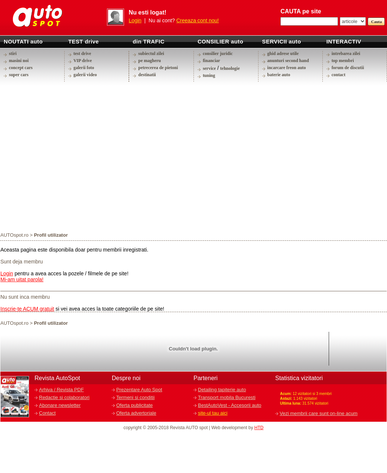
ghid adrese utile (283, 53)
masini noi (19, 60)
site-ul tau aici (212, 413)
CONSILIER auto (220, 41)
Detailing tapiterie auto (222, 389)
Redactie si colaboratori (64, 397)
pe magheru (149, 60)
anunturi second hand (288, 60)
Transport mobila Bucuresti (227, 397)
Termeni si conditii (135, 397)
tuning (209, 75)
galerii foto (84, 67)
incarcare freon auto (286, 67)
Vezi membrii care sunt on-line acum (319, 413)
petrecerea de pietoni (158, 67)
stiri (13, 53)
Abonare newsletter (60, 405)
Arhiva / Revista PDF (61, 389)
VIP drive (83, 60)
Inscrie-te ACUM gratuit (27, 309)
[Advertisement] (69, 156)
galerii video (85, 74)
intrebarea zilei (346, 53)
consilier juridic (218, 53)
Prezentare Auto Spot (139, 389)
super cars (19, 74)
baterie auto (278, 74)
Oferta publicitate (134, 405)
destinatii (147, 74)
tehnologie (230, 68)
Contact (47, 413)
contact (338, 74)
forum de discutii (348, 67)
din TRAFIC (149, 41)
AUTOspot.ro (14, 235)
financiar (211, 60)
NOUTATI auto (23, 41)
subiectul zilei (151, 53)
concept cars (21, 67)
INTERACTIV (343, 41)
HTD (259, 427)
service (209, 68)
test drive (82, 53)
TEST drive (83, 41)
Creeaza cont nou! (197, 20)
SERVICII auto (281, 41)
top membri (343, 60)
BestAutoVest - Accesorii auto (229, 405)
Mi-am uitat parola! (21, 279)
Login (135, 20)
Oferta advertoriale (136, 413)
